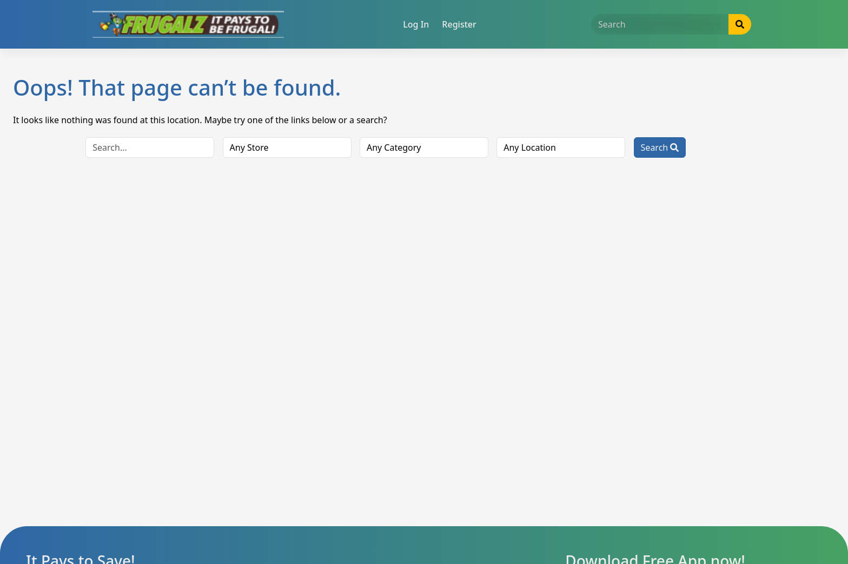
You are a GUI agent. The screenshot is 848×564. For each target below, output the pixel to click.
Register (459, 24)
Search (660, 147)
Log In (416, 24)
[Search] (660, 24)
